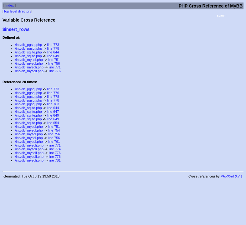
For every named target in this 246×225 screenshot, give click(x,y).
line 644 (53, 52)
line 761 (54, 141)
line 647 (53, 111)
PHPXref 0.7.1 (232, 176)
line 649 (53, 56)
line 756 (54, 63)
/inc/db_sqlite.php (28, 52)
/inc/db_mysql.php (29, 60)
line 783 (53, 104)
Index (9, 5)
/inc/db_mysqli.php (29, 67)
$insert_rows (16, 29)
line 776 (55, 71)
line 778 (53, 48)
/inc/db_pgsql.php (28, 45)
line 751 (54, 60)
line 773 (53, 45)
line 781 (55, 160)
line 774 (55, 149)
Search (221, 15)
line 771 (55, 67)
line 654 (53, 123)
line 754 (54, 130)
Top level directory (17, 11)
